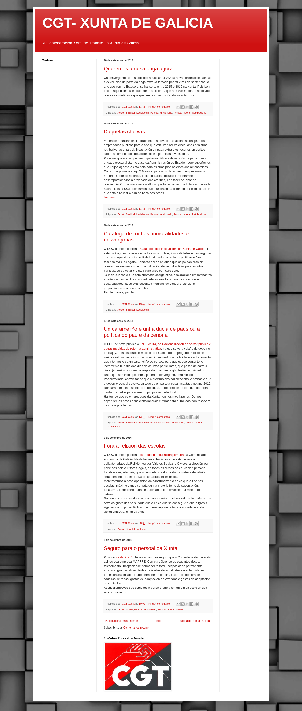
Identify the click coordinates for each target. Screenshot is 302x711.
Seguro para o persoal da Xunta (140, 548)
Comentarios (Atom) (136, 627)
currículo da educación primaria (162, 455)
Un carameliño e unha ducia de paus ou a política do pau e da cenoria (152, 332)
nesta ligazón (125, 557)
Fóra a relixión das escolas (135, 446)
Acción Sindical (126, 112)
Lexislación (142, 112)
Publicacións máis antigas (195, 620)
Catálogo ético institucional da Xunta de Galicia (173, 248)
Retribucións (199, 112)
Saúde (179, 609)
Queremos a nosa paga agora (138, 69)
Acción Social (125, 529)
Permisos (155, 422)
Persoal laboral (182, 112)
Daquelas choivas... (126, 132)
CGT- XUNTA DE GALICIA (127, 23)
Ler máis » (110, 197)
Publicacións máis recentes (122, 620)
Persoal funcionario (161, 112)
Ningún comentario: (159, 106)
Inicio (159, 620)
